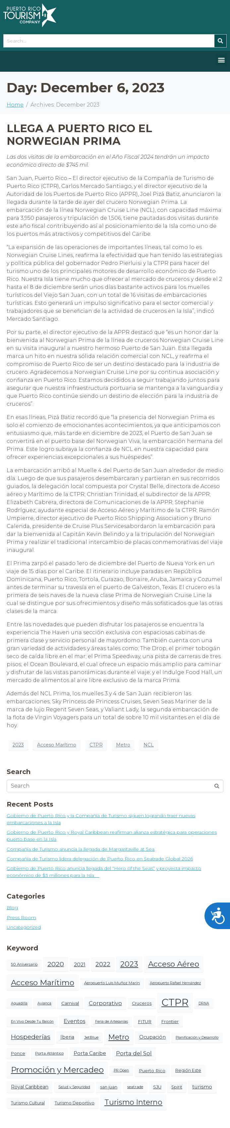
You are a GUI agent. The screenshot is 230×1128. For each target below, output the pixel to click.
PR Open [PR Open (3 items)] (121, 1070)
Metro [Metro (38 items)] (118, 1037)
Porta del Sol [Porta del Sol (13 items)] (134, 1053)
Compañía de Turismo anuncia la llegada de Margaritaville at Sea (80, 849)
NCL (149, 745)
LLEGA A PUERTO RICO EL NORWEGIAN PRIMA (79, 134)
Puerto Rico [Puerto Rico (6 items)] (152, 1070)
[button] (221, 59)
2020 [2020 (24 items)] (55, 964)
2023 (18, 745)
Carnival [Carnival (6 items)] (70, 1003)
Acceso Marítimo (56, 745)
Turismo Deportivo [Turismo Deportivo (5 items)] (74, 1102)
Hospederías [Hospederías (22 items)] (30, 1037)
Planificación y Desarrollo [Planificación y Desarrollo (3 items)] (197, 1037)
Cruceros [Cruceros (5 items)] (141, 1003)
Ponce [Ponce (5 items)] (18, 1053)
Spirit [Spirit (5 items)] (176, 1087)
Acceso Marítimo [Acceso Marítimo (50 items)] (42, 982)
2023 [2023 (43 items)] (129, 964)
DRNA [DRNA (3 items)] (204, 1003)
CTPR (96, 745)
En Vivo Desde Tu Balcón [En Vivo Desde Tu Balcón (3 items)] (32, 1021)
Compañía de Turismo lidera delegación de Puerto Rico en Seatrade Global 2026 (100, 859)
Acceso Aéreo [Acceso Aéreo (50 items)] (173, 964)
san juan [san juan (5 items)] (108, 1087)
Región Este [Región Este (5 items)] (188, 1070)
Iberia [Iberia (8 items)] (67, 1037)
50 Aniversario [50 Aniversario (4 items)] (24, 964)
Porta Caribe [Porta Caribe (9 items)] (90, 1053)
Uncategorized (24, 927)
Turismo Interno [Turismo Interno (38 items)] (133, 1102)
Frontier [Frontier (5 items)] (170, 1021)
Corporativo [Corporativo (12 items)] (105, 1003)
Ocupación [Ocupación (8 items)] (152, 1037)
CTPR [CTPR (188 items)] (175, 1002)
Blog (12, 908)
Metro (123, 745)
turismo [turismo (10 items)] (202, 1087)
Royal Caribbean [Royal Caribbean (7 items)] (29, 1087)
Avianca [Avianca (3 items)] (44, 1003)
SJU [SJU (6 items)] (157, 1086)
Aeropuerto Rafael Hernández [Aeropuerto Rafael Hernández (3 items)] (175, 983)
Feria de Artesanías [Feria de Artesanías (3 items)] (111, 1021)
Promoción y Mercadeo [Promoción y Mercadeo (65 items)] (57, 1070)
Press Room (21, 917)
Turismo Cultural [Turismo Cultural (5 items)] (28, 1102)
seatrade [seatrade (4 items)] (135, 1087)
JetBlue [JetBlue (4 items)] (91, 1037)
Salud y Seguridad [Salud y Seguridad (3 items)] (74, 1087)
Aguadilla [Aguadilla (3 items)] (19, 1003)
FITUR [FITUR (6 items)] (144, 1021)
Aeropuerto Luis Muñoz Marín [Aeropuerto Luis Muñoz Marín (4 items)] (112, 983)
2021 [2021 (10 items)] (80, 964)
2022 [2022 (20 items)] (102, 964)
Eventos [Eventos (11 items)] (74, 1021)
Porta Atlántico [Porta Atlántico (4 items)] (49, 1053)
